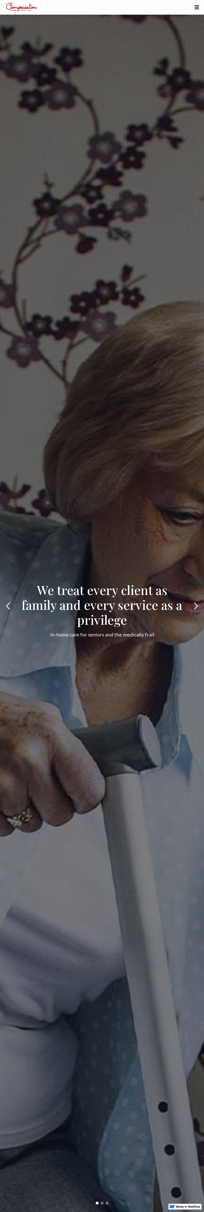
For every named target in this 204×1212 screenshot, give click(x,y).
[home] (21, 7)
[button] (197, 7)
